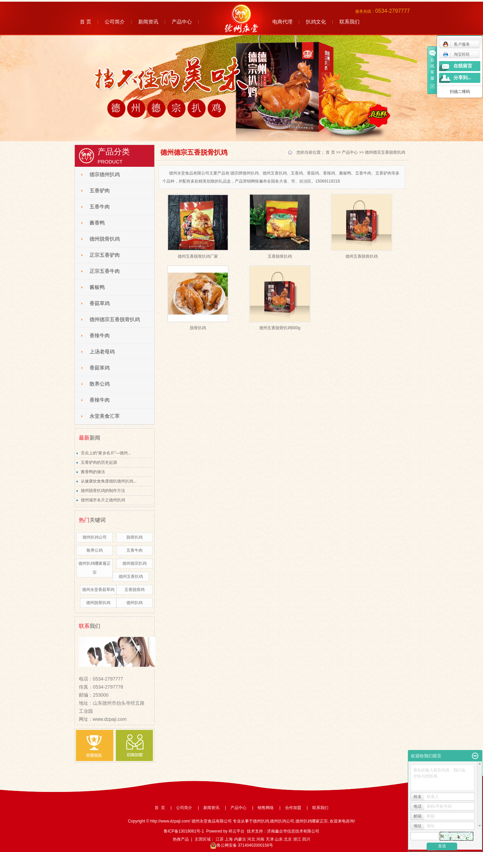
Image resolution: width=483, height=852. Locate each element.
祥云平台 (236, 831)
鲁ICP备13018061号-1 (184, 831)
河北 (251, 839)
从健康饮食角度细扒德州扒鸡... (109, 481)
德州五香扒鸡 (131, 576)
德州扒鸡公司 (95, 537)
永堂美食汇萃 (105, 416)
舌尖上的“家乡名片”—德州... (106, 453)
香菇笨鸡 (100, 367)
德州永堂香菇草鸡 (98, 589)
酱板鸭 (97, 287)
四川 (306, 839)
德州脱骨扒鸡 (105, 239)
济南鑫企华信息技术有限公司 (293, 831)
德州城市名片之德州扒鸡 (103, 500)
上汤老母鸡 (102, 351)
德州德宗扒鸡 (134, 563)
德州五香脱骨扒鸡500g (280, 327)
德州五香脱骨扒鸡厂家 (198, 256)
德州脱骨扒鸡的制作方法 (103, 490)
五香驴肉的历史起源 (99, 462)
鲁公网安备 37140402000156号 (241, 845)
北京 (288, 839)
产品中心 (182, 21)
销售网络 (266, 807)
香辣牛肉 (100, 335)
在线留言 (462, 65)
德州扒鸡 (134, 602)
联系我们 (349, 21)
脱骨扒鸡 (134, 537)
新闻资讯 (148, 21)
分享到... (462, 77)
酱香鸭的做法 (93, 471)
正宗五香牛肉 (105, 271)
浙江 (297, 839)
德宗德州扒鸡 (105, 174)
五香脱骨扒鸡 (280, 256)
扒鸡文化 (316, 21)
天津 (270, 839)
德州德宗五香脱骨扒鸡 (115, 319)
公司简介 (115, 21)
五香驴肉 (100, 190)
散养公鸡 (100, 384)
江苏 (220, 839)
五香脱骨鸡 (134, 589)
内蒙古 (240, 839)
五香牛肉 (100, 206)
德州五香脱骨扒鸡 (361, 256)
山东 (279, 839)
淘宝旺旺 (456, 54)
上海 (229, 839)
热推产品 (181, 839)
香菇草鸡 (100, 303)
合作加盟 (293, 807)
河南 (260, 839)
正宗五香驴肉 (105, 255)
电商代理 (282, 21)
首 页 (85, 21)
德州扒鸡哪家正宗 (312, 821)
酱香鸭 (97, 222)
